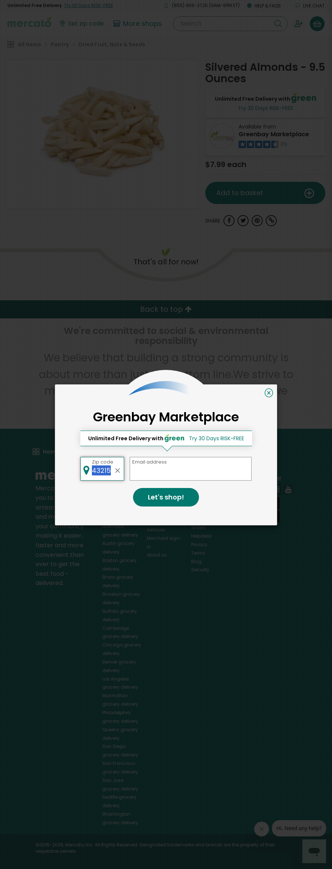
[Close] (269, 392)
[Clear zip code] (117, 469)
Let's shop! (166, 497)
